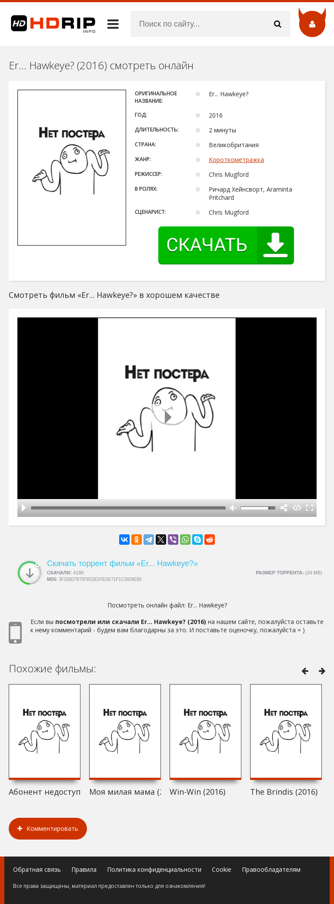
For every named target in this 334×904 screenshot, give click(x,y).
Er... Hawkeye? (207, 605)
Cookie (221, 869)
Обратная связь (37, 869)
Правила (84, 869)
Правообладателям (271, 869)
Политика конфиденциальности (154, 869)
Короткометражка (236, 159)
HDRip (48, 24)
